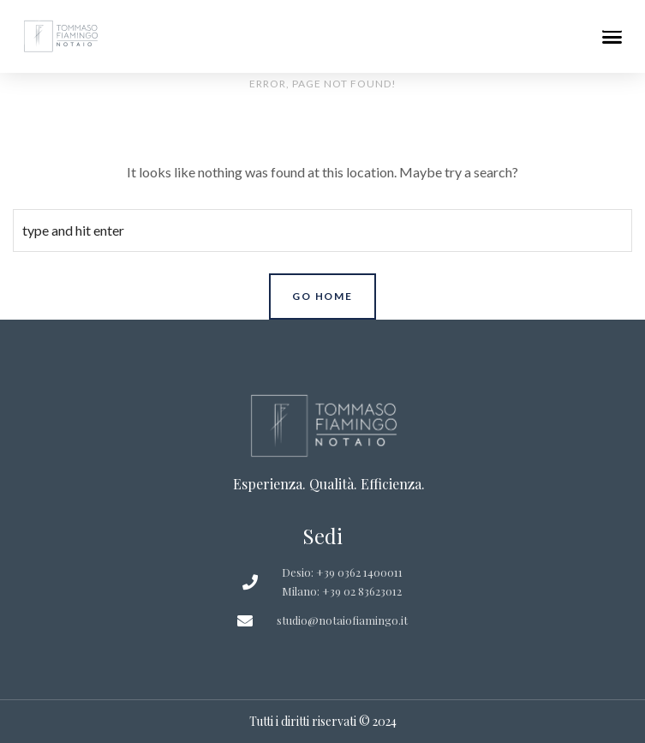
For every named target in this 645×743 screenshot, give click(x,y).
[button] (612, 29)
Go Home (322, 296)
